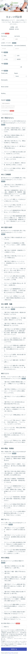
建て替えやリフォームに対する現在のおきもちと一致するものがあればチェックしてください (13, 122)
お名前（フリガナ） (8, 43)
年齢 (4, 63)
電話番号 (5, 100)
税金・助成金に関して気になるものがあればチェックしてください (13, 452)
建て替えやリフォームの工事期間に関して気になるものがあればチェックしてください (13, 179)
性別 (4, 52)
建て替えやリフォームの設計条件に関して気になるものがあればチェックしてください (13, 232)
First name (4, 36)
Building (3, 93)
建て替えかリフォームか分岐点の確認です (12, 561)
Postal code (4, 73)
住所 (4, 70)
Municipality (4, 80)
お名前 (5, 33)
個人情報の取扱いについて (10, 623)
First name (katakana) (7, 45)
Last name (17, 36)
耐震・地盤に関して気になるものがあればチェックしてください (13, 308)
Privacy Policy (11, 653)
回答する (14, 649)
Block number (4, 86)
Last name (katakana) (20, 45)
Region (16, 73)
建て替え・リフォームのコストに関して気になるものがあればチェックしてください (13, 377)
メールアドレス (7, 111)
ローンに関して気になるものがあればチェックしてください (13, 523)
